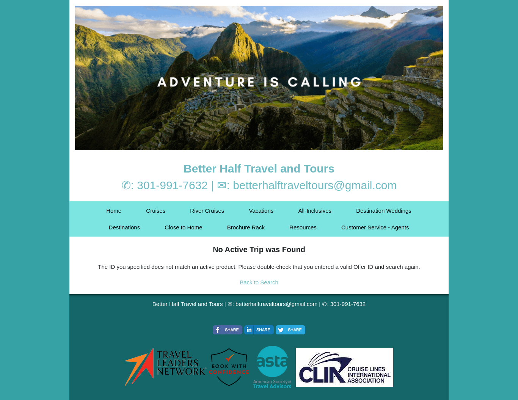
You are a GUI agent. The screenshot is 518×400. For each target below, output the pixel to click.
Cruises (155, 210)
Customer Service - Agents (375, 227)
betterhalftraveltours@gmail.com (315, 185)
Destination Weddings (383, 210)
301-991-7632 (172, 185)
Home (113, 210)
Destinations (124, 227)
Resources (303, 227)
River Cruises (207, 210)
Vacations (261, 210)
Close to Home (183, 227)
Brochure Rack (246, 227)
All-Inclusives (314, 210)
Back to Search (259, 282)
